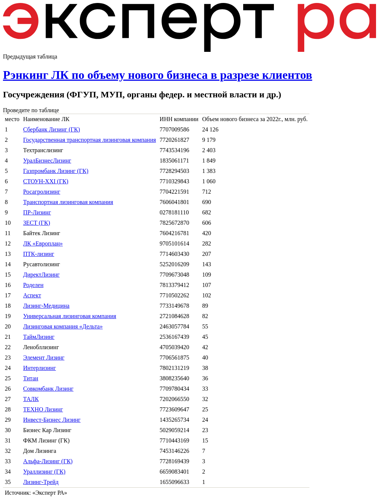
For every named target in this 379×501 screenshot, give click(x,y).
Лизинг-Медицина (46, 306)
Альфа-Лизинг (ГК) (48, 461)
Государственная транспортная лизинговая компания (89, 140)
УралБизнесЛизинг (47, 160)
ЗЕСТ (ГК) (36, 223)
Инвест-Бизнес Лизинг (52, 420)
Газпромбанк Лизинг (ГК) (55, 171)
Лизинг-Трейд (41, 482)
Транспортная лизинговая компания (68, 202)
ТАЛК (31, 399)
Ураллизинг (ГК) (44, 471)
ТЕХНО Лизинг (43, 409)
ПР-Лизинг (37, 212)
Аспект (32, 295)
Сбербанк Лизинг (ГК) (51, 129)
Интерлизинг (39, 368)
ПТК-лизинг (38, 254)
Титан (30, 378)
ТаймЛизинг (39, 337)
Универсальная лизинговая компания (69, 316)
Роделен (33, 285)
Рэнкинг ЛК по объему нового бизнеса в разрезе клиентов (157, 74)
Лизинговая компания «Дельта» (63, 326)
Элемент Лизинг (44, 357)
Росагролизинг (41, 191)
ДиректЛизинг (41, 274)
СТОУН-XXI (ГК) (45, 181)
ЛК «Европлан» (43, 243)
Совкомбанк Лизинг (48, 388)
